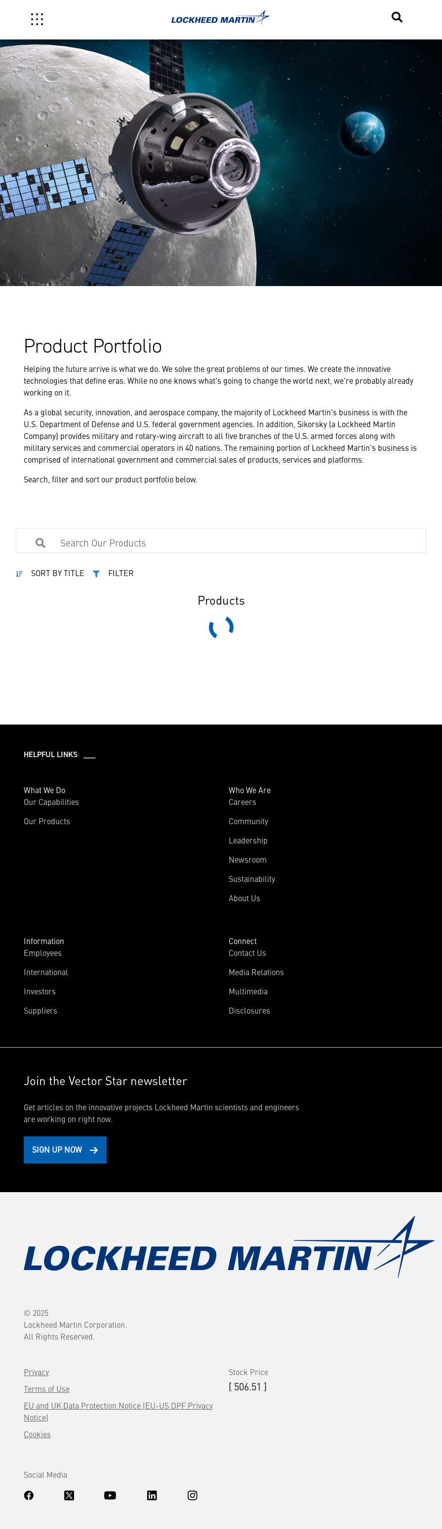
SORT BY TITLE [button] (57, 572)
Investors (40, 990)
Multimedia (248, 990)
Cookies (37, 1433)
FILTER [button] (121, 572)
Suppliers (40, 1010)
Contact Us (247, 952)
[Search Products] (156, 542)
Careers (242, 801)
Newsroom (248, 859)
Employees (43, 952)
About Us (244, 897)
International (46, 971)
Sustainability (252, 878)
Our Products (47, 820)
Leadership (248, 840)
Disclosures (249, 1010)
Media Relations (256, 971)
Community (248, 820)
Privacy (36, 1371)
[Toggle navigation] (37, 19)
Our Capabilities (51, 801)
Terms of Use (47, 1388)
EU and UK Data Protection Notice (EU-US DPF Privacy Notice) (118, 1411)
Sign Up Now (57, 1149)
